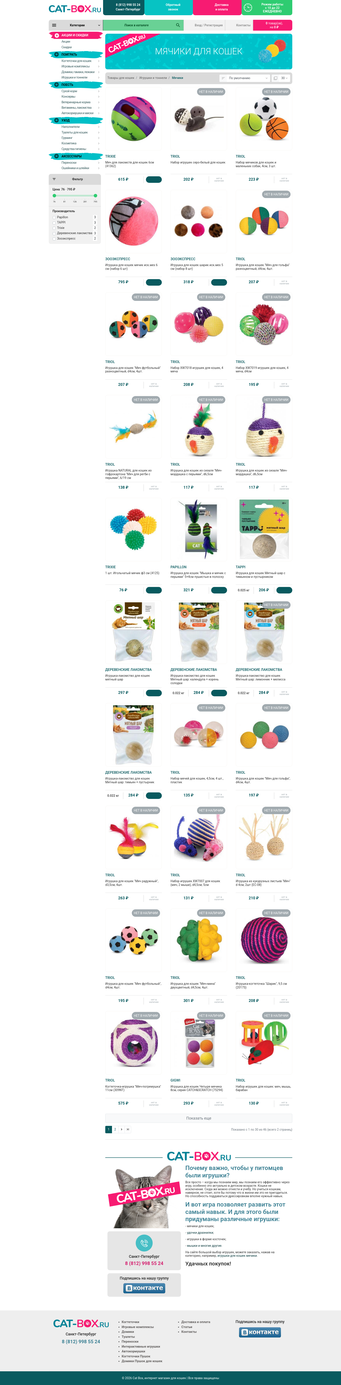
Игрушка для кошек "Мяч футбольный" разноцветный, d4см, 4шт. (133, 366)
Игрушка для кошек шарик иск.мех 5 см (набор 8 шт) (198, 263)
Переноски (130, 1341)
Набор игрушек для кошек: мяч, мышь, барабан (264, 1085)
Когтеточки (130, 1322)
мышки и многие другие (204, 1245)
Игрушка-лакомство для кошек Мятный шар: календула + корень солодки (198, 676)
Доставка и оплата (221, 7)
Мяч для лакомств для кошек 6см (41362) (133, 161)
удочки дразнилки (200, 1232)
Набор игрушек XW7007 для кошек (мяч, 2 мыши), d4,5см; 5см (198, 880)
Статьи (186, 1327)
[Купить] (154, 179)
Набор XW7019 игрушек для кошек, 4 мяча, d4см (264, 366)
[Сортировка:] (248, 78)
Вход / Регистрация (209, 25)
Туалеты (128, 1337)
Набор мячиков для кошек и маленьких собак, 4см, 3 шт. (264, 161)
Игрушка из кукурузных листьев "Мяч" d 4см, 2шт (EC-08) (264, 880)
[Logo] (75, 8)
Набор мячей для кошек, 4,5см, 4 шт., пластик (198, 777)
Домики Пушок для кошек (142, 1361)
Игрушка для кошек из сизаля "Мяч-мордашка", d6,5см (264, 469)
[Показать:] (284, 78)
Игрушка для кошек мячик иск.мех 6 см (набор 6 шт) (133, 263)
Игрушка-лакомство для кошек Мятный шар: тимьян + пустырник (133, 777)
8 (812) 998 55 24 (144, 1263)
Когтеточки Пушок (136, 1356)
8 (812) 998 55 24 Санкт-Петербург (128, 7)
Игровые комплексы (138, 1327)
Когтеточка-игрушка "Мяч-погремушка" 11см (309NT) (133, 1085)
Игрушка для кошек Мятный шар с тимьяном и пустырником (264, 571)
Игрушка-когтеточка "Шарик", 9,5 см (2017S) (264, 982)
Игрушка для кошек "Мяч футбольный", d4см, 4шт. (133, 982)
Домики (128, 1332)
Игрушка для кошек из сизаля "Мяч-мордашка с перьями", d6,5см (198, 469)
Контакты (243, 25)
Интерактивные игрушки (141, 1346)
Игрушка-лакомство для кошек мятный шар (133, 674)
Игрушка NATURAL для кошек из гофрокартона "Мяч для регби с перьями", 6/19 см (133, 471)
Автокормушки (133, 1351)
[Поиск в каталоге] (138, 25)
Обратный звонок (173, 7)
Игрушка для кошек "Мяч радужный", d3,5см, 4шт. (133, 880)
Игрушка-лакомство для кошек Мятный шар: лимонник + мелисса (264, 674)
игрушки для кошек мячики (237, 1255)
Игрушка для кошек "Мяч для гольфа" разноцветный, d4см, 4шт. (264, 263)
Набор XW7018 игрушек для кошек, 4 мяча (198, 366)
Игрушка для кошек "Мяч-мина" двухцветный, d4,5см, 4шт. (198, 982)
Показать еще (198, 1118)
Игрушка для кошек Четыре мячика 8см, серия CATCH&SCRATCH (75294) (198, 1085)
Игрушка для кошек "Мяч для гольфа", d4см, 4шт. (264, 777)
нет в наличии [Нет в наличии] (219, 179)
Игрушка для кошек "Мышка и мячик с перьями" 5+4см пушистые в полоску (198, 571)
